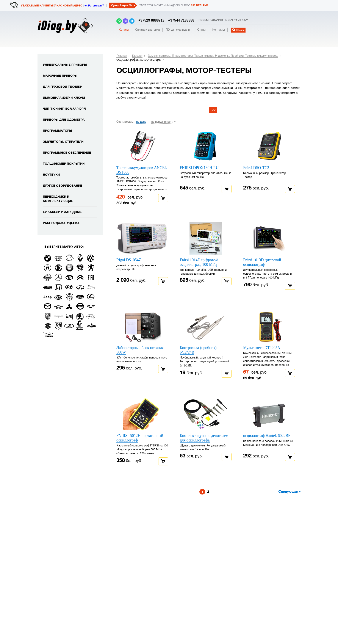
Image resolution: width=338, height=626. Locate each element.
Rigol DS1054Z (128, 260)
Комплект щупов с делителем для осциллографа (204, 438)
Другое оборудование (62, 185)
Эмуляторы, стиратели (63, 141)
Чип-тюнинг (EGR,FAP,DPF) (64, 108)
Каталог (124, 29)
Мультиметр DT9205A (261, 348)
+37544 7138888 (179, 20)
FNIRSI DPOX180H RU (199, 168)
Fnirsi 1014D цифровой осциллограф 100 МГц (199, 262)
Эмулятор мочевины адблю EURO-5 (174, 5)
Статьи (201, 29)
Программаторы (57, 130)
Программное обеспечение (67, 152)
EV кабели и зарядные (62, 212)
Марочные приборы (60, 75)
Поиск (238, 30)
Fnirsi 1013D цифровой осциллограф (262, 262)
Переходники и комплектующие (58, 199)
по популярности (162, 121)
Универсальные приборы (65, 64)
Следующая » (289, 492)
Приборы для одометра (64, 119)
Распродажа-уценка (61, 223)
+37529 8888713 (150, 20)
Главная (121, 55)
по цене (141, 121)
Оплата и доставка (147, 29)
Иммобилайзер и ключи (64, 97)
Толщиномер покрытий (63, 163)
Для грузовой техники (62, 86)
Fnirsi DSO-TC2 (256, 168)
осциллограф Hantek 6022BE (267, 436)
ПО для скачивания (178, 29)
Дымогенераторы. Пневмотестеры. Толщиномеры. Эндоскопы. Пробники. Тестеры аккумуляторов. (213, 55)
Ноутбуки (51, 174)
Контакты (218, 29)
